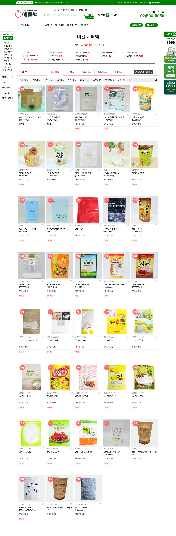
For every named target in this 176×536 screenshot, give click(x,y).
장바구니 (135, 3)
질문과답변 (143, 3)
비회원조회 (127, 3)
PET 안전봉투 (32, 56)
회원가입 (119, 3)
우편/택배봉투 (57, 60)
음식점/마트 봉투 (83, 52)
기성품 (101, 45)
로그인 (113, 3)
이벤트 (84, 25)
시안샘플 (59, 25)
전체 (77, 45)
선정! (69, 9)
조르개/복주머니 (107, 52)
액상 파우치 (56, 56)
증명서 (7, 82)
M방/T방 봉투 (82, 60)
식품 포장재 (131, 52)
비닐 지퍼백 (32, 60)
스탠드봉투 (106, 56)
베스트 (48, 25)
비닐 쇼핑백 (56, 52)
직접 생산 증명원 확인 (24, 3)
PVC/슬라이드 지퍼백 (134, 56)
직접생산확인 (7, 87)
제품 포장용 (81, 56)
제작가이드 (72, 25)
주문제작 (89, 45)
